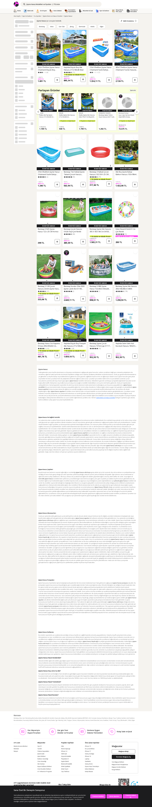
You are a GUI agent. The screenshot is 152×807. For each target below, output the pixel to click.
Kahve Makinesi (89, 769)
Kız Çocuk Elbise (89, 749)
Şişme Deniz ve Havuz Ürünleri (52, 16)
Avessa (99, 718)
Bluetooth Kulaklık (66, 764)
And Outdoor (131, 718)
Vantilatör (88, 761)
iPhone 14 (64, 751)
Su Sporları (37, 16)
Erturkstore (105, 718)
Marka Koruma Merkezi (20, 746)
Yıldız (129, 720)
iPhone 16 (88, 756)
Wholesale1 (123, 720)
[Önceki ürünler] (38, 111)
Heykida (79, 718)
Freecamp (26, 720)
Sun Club (62, 27)
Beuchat (96, 720)
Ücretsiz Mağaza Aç (123, 757)
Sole (65, 720)
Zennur (74, 720)
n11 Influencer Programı (44, 771)
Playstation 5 (65, 759)
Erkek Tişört (64, 769)
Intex (52, 27)
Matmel (31, 720)
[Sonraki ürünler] (136, 111)
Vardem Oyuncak (55, 718)
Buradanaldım (18, 720)
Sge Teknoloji (59, 720)
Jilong (72, 27)
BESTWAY (85, 718)
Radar (53, 720)
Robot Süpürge (65, 749)
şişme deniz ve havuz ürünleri (105, 398)
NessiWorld (45, 718)
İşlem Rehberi (41, 756)
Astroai (87, 720)
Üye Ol (39, 746)
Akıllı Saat (64, 754)
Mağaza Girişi (123, 751)
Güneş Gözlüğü (89, 754)
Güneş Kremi (89, 764)
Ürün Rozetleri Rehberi (44, 769)
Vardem (123, 718)
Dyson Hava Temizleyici (92, 766)
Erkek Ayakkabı (65, 766)
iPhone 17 (88, 751)
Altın (62, 746)
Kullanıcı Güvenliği (42, 759)
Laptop (87, 759)
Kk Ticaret (48, 720)
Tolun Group (113, 720)
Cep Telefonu (65, 771)
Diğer (102, 27)
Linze (101, 720)
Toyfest (118, 718)
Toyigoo (69, 720)
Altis (66, 718)
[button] (46, 61)
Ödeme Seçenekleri (43, 751)
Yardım (39, 749)
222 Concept (92, 718)
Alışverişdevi (81, 720)
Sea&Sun (105, 720)
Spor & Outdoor (27, 16)
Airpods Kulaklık (66, 756)
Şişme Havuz (68, 16)
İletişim (16, 751)
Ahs (40, 720)
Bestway (42, 27)
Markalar (16, 749)
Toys (118, 720)
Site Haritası (41, 764)
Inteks (92, 27)
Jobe (43, 720)
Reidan (36, 720)
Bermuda (82, 27)
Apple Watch (65, 761)
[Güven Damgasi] (134, 785)
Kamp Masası (89, 771)
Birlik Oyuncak (72, 718)
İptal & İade (40, 754)
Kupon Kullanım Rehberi (44, 766)
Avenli (92, 720)
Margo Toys (112, 718)
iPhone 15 (88, 746)
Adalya (62, 718)
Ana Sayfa (17, 16)
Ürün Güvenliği (41, 761)
